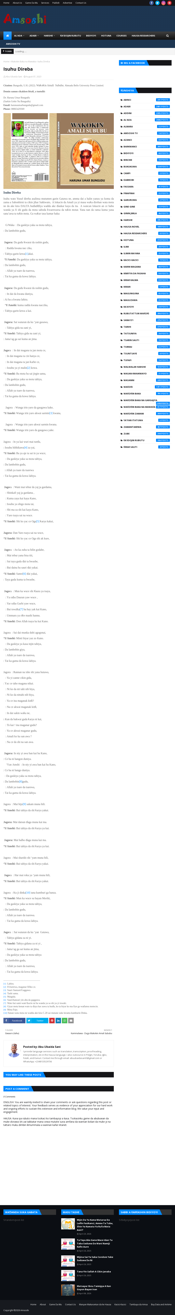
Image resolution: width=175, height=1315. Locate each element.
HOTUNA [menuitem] (106, 35)
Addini (147, 113)
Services (45, 2)
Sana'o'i (147, 320)
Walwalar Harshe (147, 366)
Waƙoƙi (147, 386)
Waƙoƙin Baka (147, 393)
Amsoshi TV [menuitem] (13, 43)
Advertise (67, 2)
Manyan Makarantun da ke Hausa (95, 1304)
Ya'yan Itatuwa (147, 420)
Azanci (147, 139)
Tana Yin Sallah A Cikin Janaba (94, 1271)
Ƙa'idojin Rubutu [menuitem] (70, 35)
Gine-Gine (147, 206)
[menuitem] (7, 35)
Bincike (147, 159)
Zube (147, 433)
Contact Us (81, 2)
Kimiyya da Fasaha (147, 273)
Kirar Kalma (147, 280)
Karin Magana (147, 266)
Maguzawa (147, 300)
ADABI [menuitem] (33, 35)
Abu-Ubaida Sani (14, 76)
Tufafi (147, 360)
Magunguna (147, 293)
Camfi (147, 173)
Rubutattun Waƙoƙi (147, 313)
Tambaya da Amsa (139, 1304)
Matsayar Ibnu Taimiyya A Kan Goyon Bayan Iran (94, 1288)
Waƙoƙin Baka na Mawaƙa (23, 61)
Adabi (147, 106)
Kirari (147, 286)
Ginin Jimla (147, 213)
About (43, 1304)
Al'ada (147, 119)
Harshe (147, 220)
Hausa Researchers (147, 233)
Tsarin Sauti (147, 340)
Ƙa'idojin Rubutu (147, 440)
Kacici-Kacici (147, 260)
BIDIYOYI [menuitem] (91, 35)
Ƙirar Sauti (147, 446)
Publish (55, 2)
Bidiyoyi (147, 153)
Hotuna (147, 240)
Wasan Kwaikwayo (147, 373)
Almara (147, 126)
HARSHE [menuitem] (48, 35)
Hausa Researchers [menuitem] (143, 35)
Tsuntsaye (147, 353)
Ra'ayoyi (147, 306)
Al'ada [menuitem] (18, 35)
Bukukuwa (147, 166)
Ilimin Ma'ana (147, 253)
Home (6, 2)
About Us (17, 2)
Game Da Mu (31, 2)
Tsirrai (147, 346)
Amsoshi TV (147, 133)
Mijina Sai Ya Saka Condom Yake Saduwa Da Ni (95, 1258)
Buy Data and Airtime (161, 1304)
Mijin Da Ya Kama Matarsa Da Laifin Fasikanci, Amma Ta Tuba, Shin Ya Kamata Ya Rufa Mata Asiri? (95, 1224)
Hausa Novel (147, 226)
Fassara (147, 186)
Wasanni (147, 380)
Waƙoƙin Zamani (147, 413)
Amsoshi (25, 1310)
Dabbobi (147, 179)
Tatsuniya (147, 333)
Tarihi (147, 326)
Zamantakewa (147, 426)
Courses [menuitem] (121, 35)
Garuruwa (147, 199)
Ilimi (147, 246)
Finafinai (147, 193)
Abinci (147, 99)
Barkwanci (147, 146)
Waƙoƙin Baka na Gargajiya (147, 401)
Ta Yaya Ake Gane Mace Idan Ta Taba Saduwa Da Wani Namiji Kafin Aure (94, 1243)
